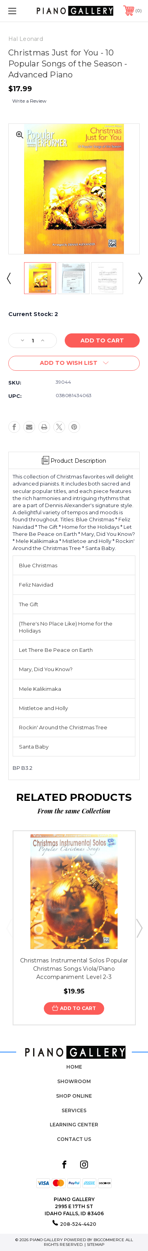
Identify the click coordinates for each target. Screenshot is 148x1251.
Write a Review (29, 101)
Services (74, 1110)
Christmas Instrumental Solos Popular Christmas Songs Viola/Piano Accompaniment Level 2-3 (74, 969)
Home (74, 1067)
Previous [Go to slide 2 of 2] (8, 278)
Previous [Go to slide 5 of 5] (9, 928)
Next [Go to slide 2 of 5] (139, 928)
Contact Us (74, 1139)
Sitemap (96, 1244)
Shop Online (74, 1096)
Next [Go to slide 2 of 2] (140, 278)
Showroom (74, 1081)
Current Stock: (33, 314)
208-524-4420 (78, 1224)
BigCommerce (109, 1239)
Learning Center (74, 1125)
